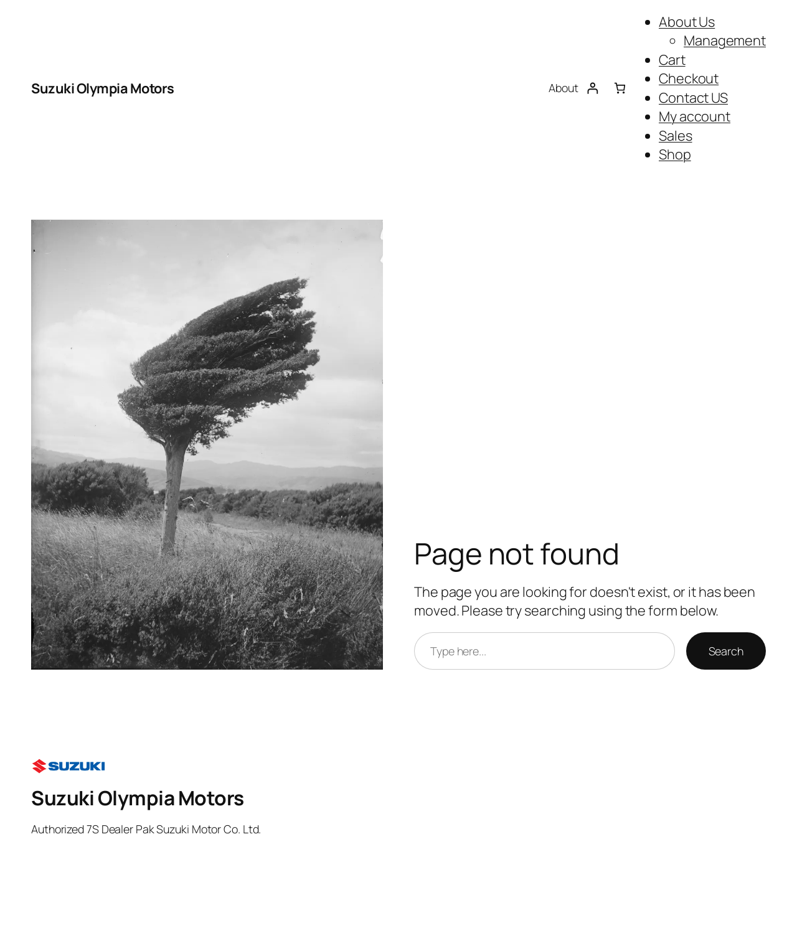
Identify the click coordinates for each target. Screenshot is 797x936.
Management (725, 40)
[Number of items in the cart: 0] (620, 89)
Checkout (689, 78)
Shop (675, 154)
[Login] (592, 89)
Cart (672, 59)
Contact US (693, 97)
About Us (687, 21)
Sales (675, 135)
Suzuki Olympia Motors (102, 88)
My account (694, 116)
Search (726, 651)
